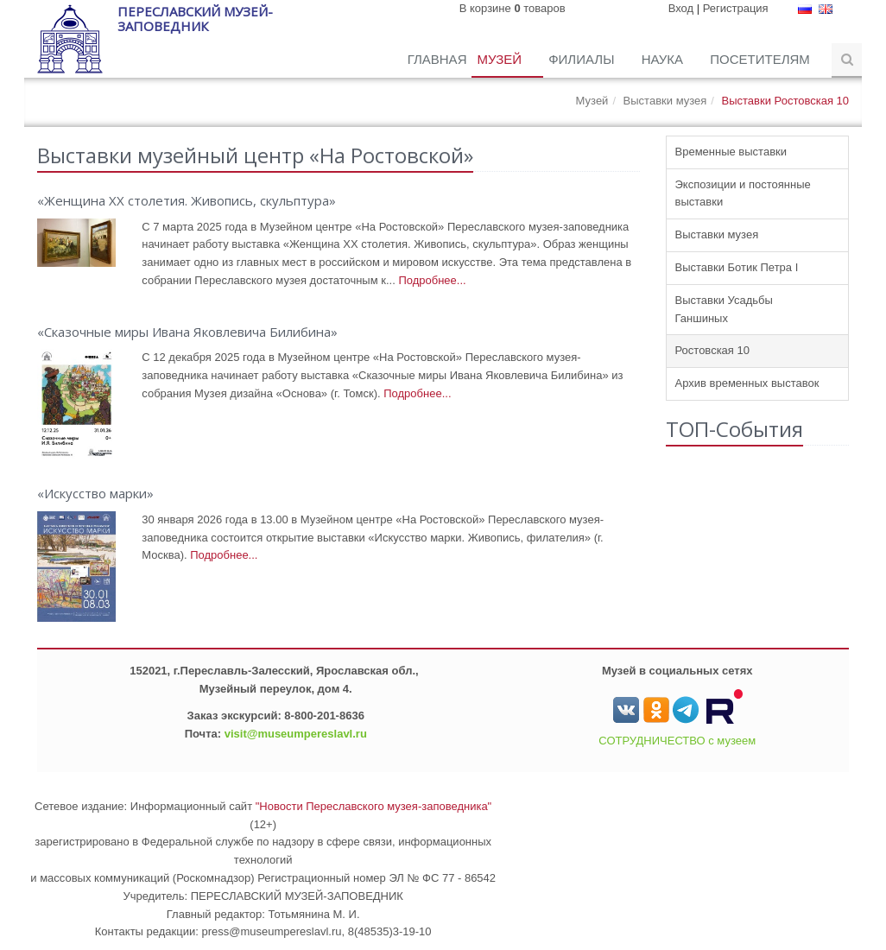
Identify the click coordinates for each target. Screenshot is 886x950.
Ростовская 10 (712, 350)
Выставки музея (665, 100)
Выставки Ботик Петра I (737, 267)
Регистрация (736, 8)
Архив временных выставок (747, 383)
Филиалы (582, 59)
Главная (437, 59)
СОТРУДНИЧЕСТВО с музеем (677, 740)
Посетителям (761, 59)
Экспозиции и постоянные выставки (743, 193)
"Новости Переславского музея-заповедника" (374, 806)
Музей (501, 59)
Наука (664, 59)
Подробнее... (431, 280)
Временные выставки (731, 151)
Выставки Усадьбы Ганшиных (724, 309)
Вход (680, 8)
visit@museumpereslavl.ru (296, 733)
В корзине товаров (512, 8)
